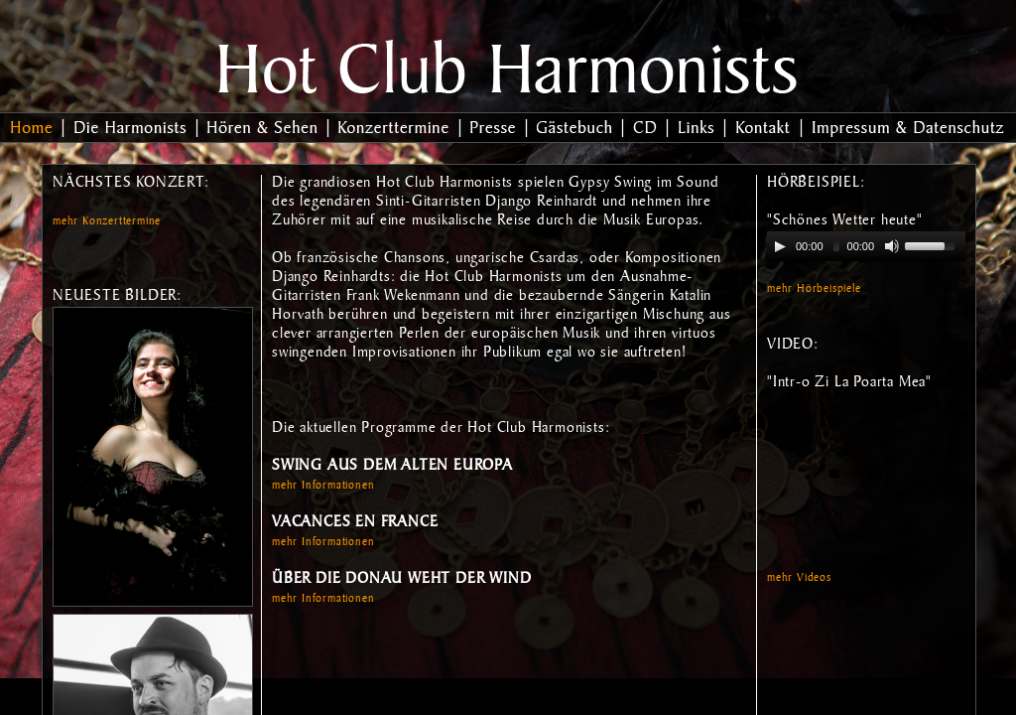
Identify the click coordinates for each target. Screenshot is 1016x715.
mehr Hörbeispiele (814, 290)
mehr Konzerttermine (107, 222)
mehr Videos (799, 579)
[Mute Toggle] (892, 246)
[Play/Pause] (780, 246)
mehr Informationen (323, 487)
